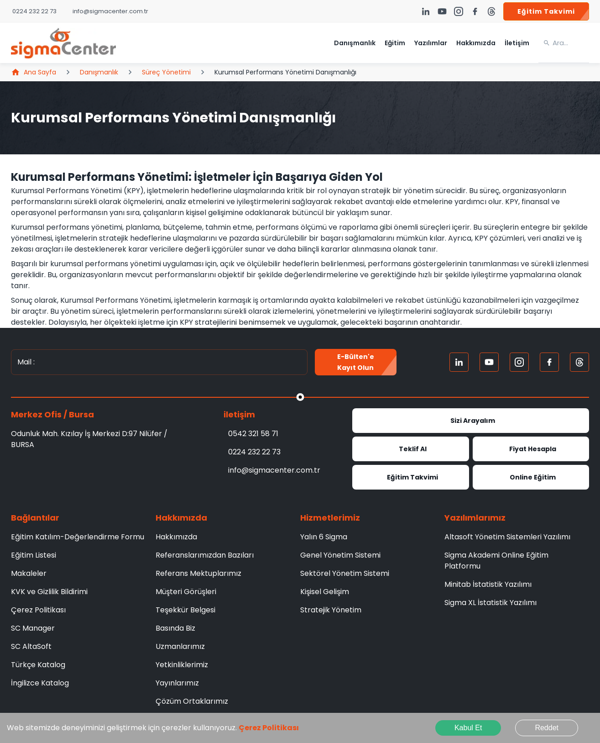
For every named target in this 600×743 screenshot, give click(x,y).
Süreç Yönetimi (166, 72)
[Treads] (579, 362)
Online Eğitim (531, 477)
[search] (571, 43)
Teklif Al (410, 449)
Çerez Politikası (269, 727)
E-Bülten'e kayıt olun (356, 362)
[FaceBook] (549, 362)
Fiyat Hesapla (531, 449)
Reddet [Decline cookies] (546, 728)
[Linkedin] (459, 362)
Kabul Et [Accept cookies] (468, 728)
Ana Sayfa (33, 72)
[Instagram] (519, 362)
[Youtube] (489, 362)
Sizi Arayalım (470, 420)
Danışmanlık (99, 72)
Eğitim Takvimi (546, 11)
